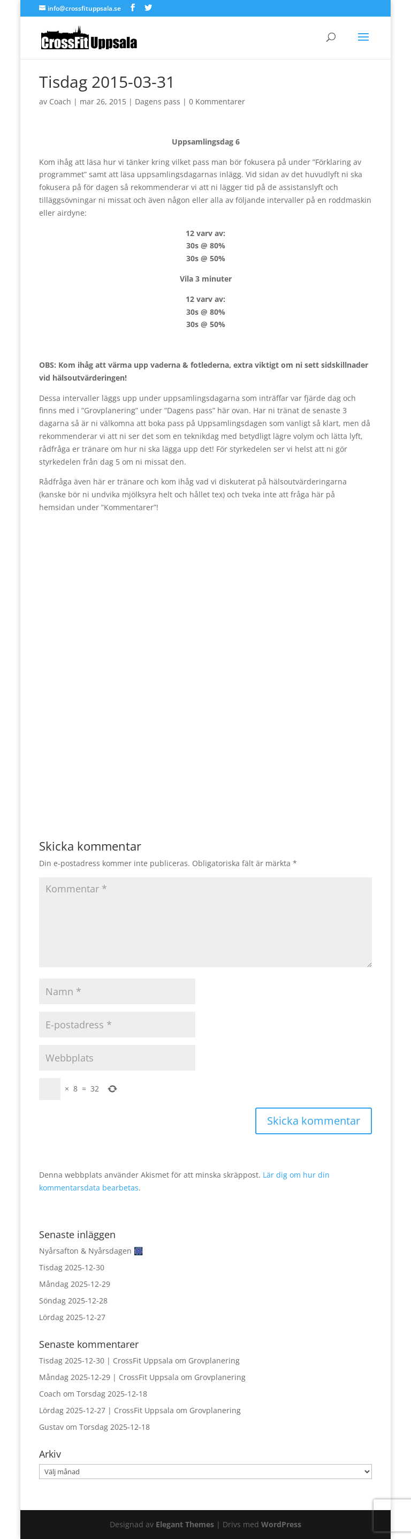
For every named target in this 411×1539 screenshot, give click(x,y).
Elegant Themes (185, 1524)
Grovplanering (214, 1360)
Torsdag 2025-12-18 (112, 1394)
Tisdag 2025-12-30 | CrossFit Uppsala (106, 1360)
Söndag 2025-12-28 (73, 1300)
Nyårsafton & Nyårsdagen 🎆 (91, 1251)
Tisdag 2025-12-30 (71, 1267)
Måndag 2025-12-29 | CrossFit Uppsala (109, 1377)
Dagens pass (157, 101)
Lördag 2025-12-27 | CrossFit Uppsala (106, 1410)
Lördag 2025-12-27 (72, 1317)
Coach (60, 101)
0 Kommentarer (217, 101)
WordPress (281, 1524)
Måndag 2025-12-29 (74, 1284)
